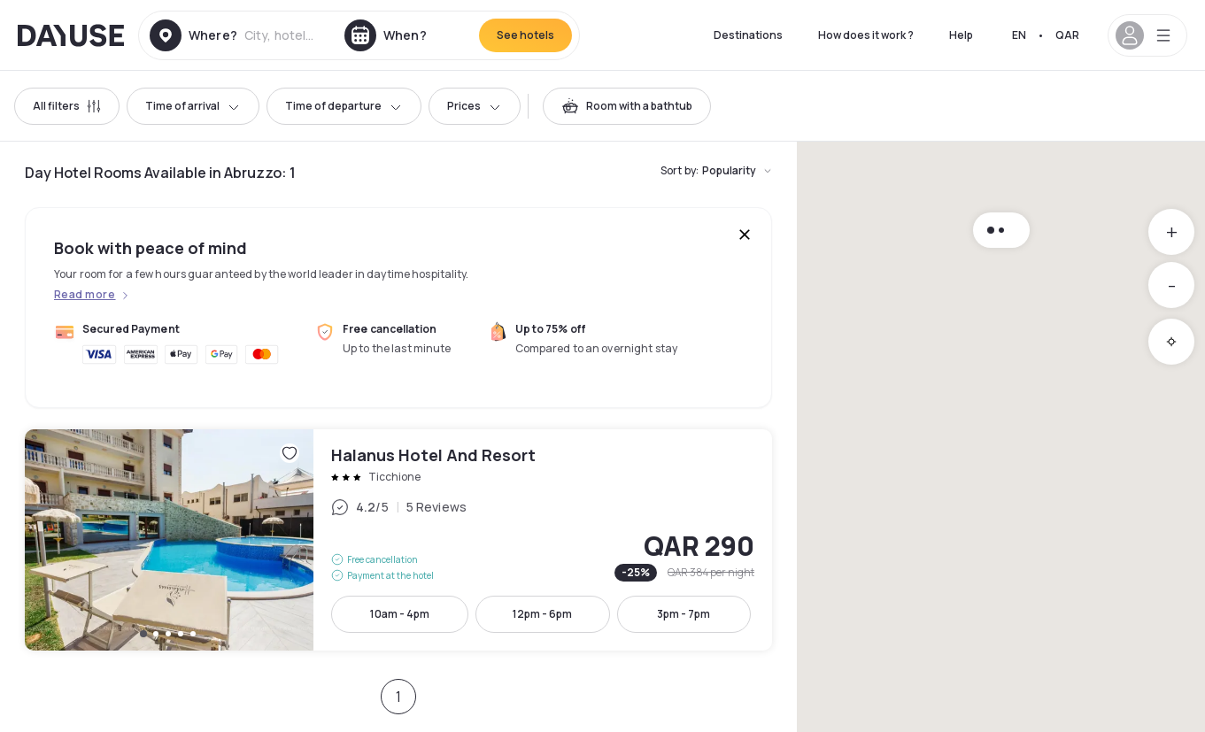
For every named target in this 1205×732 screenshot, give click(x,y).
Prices (474, 105)
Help (961, 34)
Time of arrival (193, 105)
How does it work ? (866, 34)
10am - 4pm (399, 613)
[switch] (627, 106)
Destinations (748, 34)
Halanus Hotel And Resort (398, 540)
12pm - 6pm (542, 613)
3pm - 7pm (683, 613)
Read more (84, 295)
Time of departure (344, 105)
